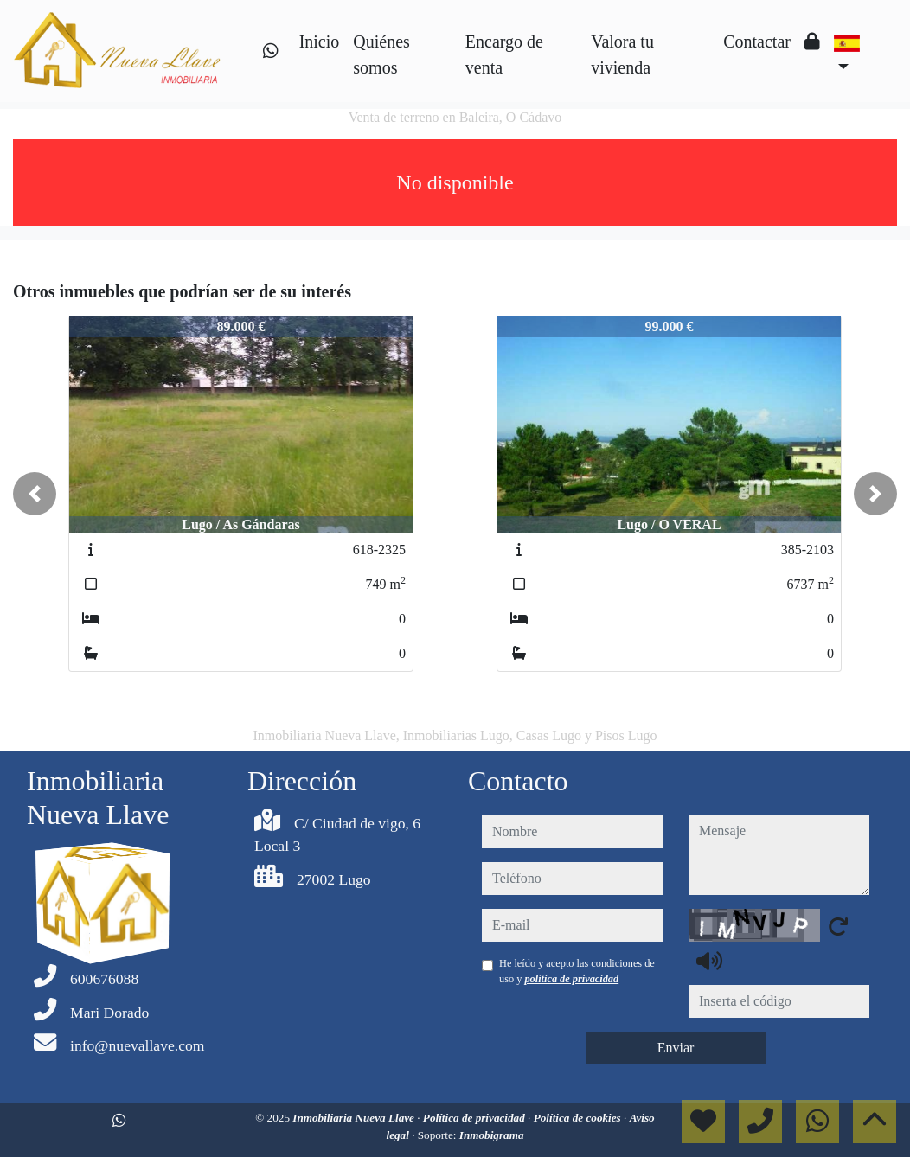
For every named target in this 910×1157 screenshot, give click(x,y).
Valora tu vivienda (622, 54)
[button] (34, 493)
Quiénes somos (381, 54)
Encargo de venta (504, 54)
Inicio (319, 41)
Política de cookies (579, 1117)
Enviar (676, 1047)
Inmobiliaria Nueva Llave (354, 1117)
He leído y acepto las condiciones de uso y (577, 971)
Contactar (757, 41)
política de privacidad (571, 979)
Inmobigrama (491, 1134)
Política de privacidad (475, 1117)
